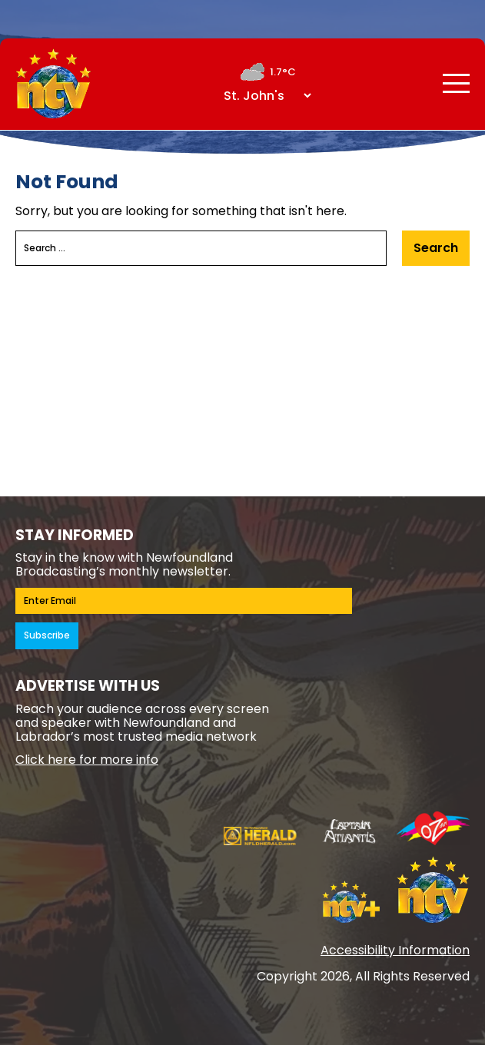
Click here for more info (86, 759)
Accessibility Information (395, 950)
